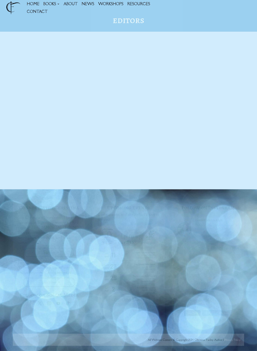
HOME (33, 3)
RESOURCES (138, 3)
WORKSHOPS (110, 3)
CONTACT (37, 11)
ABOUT (71, 3)
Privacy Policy (232, 340)
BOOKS (49, 3)
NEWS (88, 3)
